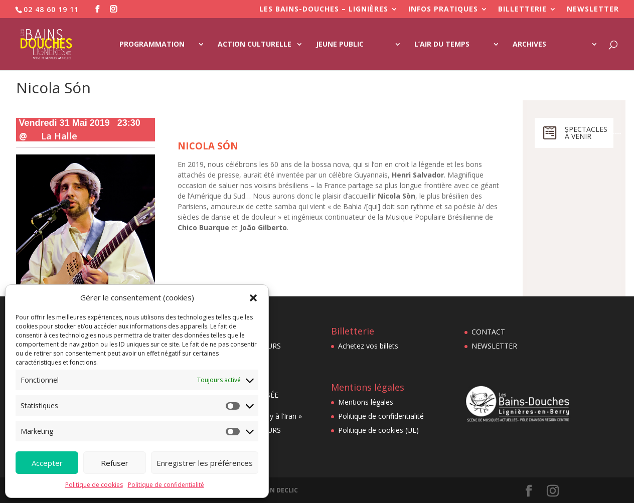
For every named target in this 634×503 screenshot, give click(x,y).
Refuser (114, 463)
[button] (253, 298)
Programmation (152, 45)
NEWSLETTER (593, 10)
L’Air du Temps (441, 45)
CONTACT (488, 332)
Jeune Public (340, 45)
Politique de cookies (94, 484)
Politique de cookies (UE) (378, 430)
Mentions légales (365, 402)
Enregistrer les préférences (204, 463)
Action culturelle (254, 45)
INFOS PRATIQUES (443, 10)
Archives (529, 45)
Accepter (47, 463)
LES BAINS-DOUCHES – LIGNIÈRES (323, 10)
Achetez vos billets (368, 346)
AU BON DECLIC (274, 490)
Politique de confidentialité (166, 484)
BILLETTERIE (522, 10)
